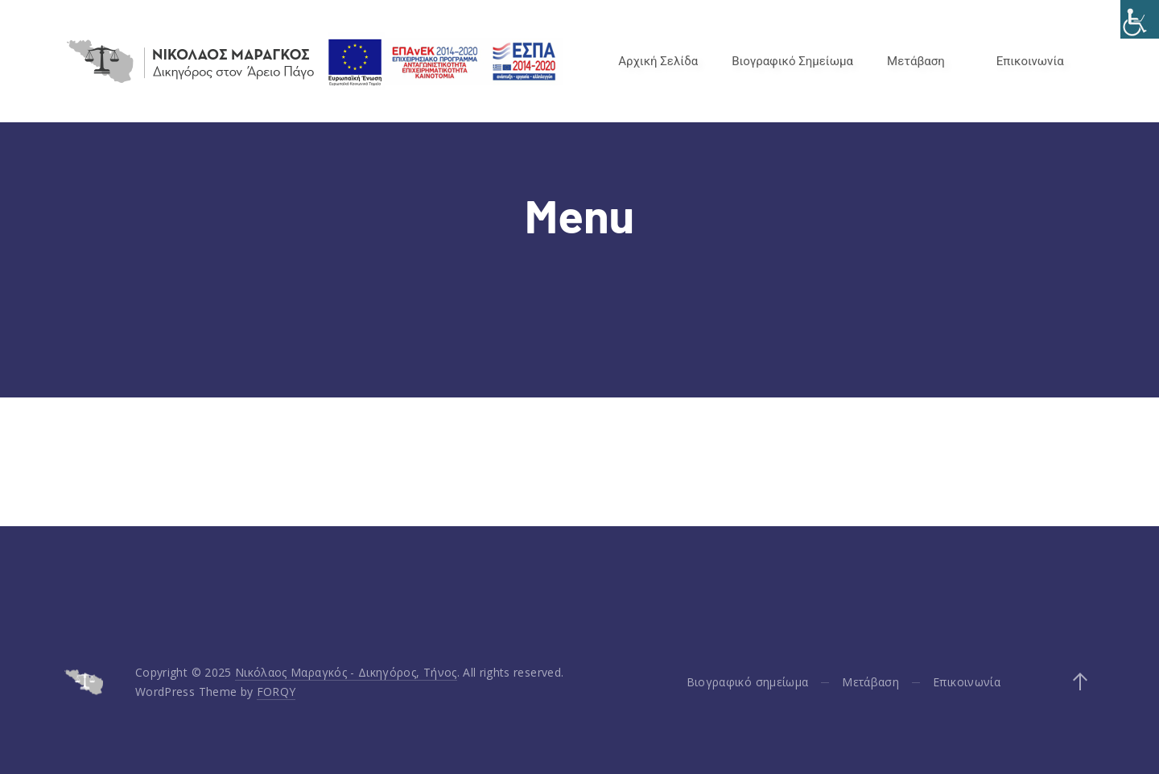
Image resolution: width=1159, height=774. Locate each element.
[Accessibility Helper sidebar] (1139, 19)
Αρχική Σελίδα (658, 61)
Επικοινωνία (1030, 61)
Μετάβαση (916, 61)
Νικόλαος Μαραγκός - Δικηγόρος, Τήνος (346, 672)
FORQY (276, 691)
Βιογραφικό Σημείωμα (792, 61)
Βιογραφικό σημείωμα (748, 682)
